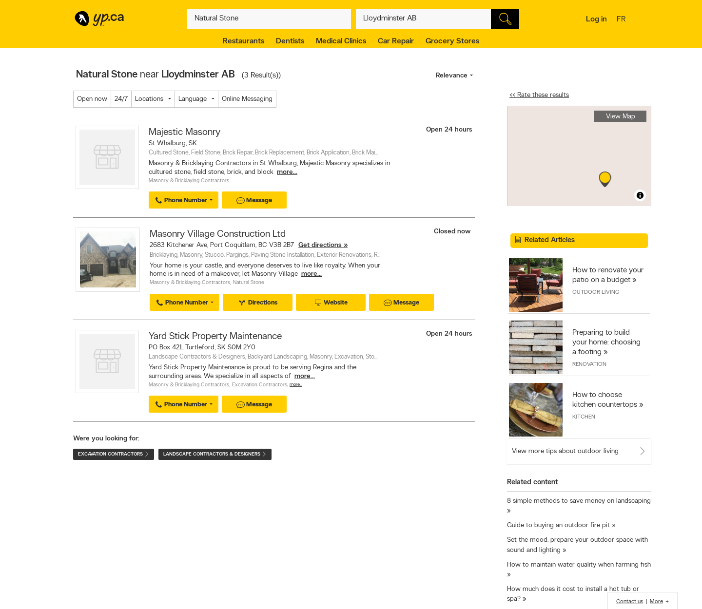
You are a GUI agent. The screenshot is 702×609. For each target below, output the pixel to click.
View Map (620, 116)
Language (192, 99)
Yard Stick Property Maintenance (215, 337)
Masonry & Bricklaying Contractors (189, 181)
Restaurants (243, 41)
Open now (92, 99)
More (656, 602)
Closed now (453, 231)
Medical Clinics (341, 41)
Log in (596, 19)
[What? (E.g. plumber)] (269, 19)
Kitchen (583, 417)
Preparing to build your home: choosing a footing (606, 342)
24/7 (121, 99)
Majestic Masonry (184, 132)
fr (622, 20)
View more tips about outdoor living (565, 451)
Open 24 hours (449, 129)
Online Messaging (247, 99)
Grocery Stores (452, 41)
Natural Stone (248, 282)
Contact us (629, 602)
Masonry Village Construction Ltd (218, 234)
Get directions (320, 245)
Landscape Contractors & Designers (215, 454)
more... (287, 172)
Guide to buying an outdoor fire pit (558, 525)
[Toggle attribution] (640, 195)
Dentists (290, 41)
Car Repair (396, 41)
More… (296, 384)
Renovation (589, 364)
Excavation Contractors (259, 385)
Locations (149, 99)
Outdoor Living (595, 292)
